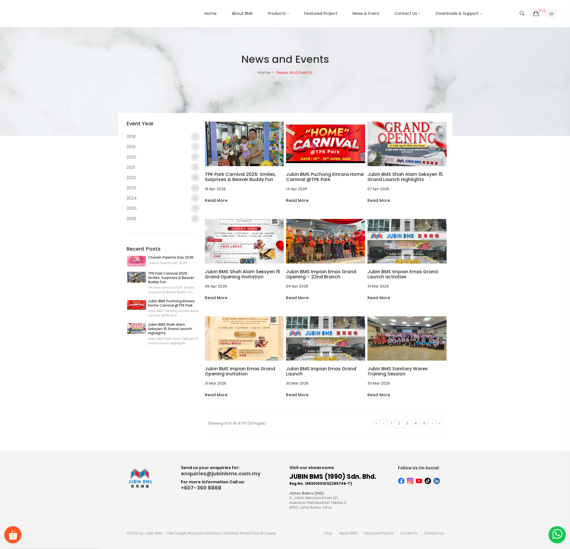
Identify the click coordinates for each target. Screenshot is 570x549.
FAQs (328, 533)
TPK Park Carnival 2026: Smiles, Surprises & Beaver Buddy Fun (171, 277)
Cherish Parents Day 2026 (170, 257)
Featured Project (320, 13)
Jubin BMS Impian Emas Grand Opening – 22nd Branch (321, 274)
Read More (216, 200)
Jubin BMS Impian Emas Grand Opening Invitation (240, 371)
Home (211, 13)
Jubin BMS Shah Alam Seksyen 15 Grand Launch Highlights (170, 328)
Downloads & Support (457, 13)
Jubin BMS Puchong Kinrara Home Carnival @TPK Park (171, 303)
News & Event (366, 13)
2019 (163, 146)
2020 (163, 157)
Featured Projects (379, 533)
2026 (163, 218)
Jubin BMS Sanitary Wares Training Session (397, 371)
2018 (163, 136)
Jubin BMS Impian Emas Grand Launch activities (402, 274)
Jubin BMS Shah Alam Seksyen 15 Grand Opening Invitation (242, 274)
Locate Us (409, 533)
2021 (163, 167)
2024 (163, 198)
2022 (163, 177)
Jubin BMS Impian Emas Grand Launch (321, 371)
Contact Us (406, 13)
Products (277, 13)
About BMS (242, 13)
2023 (163, 188)
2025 (163, 208)
